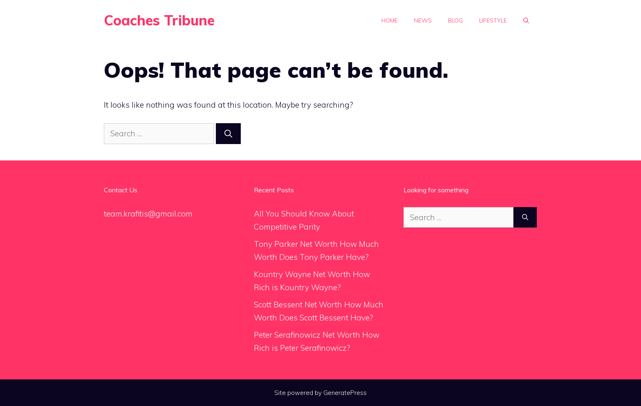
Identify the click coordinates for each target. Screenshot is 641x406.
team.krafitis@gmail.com (148, 214)
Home (389, 20)
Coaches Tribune (159, 20)
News (423, 20)
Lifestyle (493, 20)
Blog (455, 20)
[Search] (228, 133)
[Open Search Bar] (526, 20)
